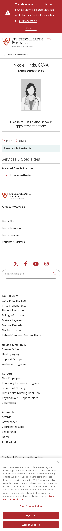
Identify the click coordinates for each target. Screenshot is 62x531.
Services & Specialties (18, 148)
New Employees (12, 378)
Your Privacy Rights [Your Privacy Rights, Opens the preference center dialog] (31, 508)
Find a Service (10, 235)
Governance (9, 422)
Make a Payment (12, 320)
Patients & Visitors (13, 242)
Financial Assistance (14, 310)
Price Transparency (14, 305)
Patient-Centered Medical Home (21, 335)
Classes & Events (12, 349)
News (5, 436)
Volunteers (9, 403)
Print (7, 140)
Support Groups (12, 359)
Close (31, 28)
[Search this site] (31, 274)
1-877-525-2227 (13, 207)
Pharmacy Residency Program (20, 383)
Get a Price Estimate (14, 300)
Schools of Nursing (14, 388)
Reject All (31, 517)
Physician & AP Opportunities (20, 398)
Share (20, 140)
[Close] (58, 464)
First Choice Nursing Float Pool (21, 393)
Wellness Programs (14, 364)
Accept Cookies (31, 527)
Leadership (9, 432)
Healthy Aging (11, 354)
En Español (9, 441)
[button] (57, 36)
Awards (6, 417)
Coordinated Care (13, 427)
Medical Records (12, 325)
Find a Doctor (10, 221)
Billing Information (13, 315)
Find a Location (11, 228)
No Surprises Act (12, 330)
